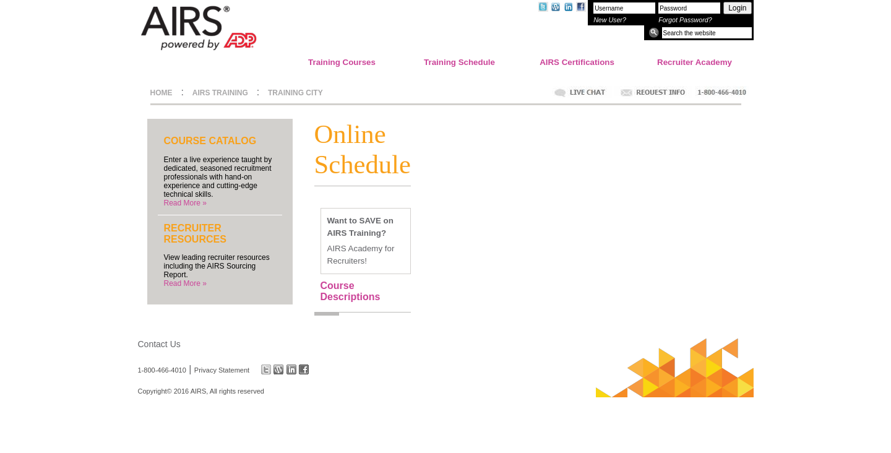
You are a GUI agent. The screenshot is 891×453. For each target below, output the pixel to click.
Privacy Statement (221, 369)
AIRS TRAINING (220, 92)
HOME (161, 92)
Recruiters (346, 260)
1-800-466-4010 (162, 369)
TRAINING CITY (295, 92)
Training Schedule (459, 62)
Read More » (185, 203)
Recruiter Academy (694, 62)
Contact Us (159, 344)
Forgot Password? (685, 20)
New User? (609, 20)
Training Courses (342, 62)
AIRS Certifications (577, 62)
